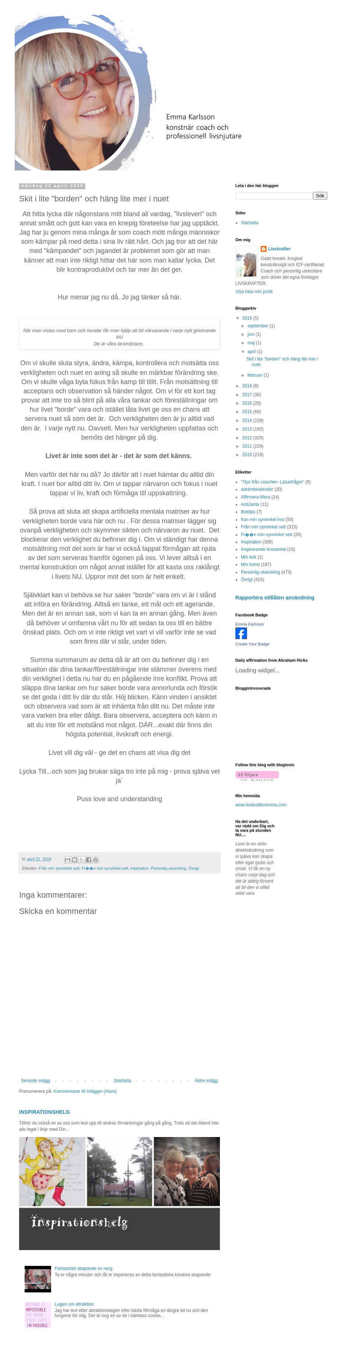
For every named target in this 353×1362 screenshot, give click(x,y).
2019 (247, 318)
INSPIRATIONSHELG (44, 1112)
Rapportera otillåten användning (274, 598)
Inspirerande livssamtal (263, 549)
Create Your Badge (252, 644)
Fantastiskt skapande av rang (84, 1268)
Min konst (250, 564)
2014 (247, 420)
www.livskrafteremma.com (260, 804)
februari (255, 375)
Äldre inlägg (206, 1080)
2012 (247, 437)
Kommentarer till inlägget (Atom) (85, 1091)
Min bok (248, 557)
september (258, 325)
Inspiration (139, 868)
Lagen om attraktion (74, 1304)
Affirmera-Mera (255, 497)
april (252, 351)
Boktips (248, 511)
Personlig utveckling (168, 868)
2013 (247, 429)
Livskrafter (279, 248)
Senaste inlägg (35, 1080)
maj (251, 342)
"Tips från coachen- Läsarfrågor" (272, 482)
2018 (247, 385)
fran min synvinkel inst (262, 519)
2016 (247, 403)
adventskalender (257, 489)
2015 (247, 411)
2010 (247, 454)
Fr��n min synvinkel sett (105, 868)
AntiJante (250, 504)
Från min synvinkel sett (59, 868)
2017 (247, 394)
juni (251, 334)
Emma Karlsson (249, 624)
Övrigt (193, 868)
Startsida (122, 1080)
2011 (247, 446)
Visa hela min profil (253, 291)
